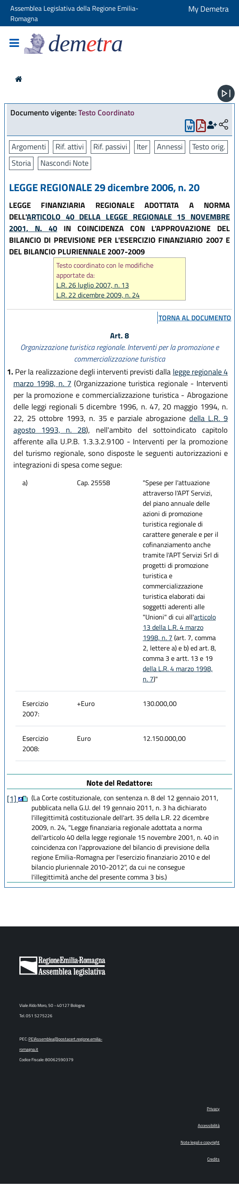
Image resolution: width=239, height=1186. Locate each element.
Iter (142, 146)
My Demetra (208, 9)
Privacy (213, 1108)
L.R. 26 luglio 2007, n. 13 (92, 285)
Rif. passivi (110, 146)
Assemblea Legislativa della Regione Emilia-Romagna (74, 13)
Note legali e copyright (200, 1142)
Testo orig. (208, 146)
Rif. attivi (69, 146)
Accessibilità (209, 1125)
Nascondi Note (64, 163)
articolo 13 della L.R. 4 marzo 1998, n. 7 (179, 627)
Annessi (170, 146)
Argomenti (29, 146)
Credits (213, 1159)
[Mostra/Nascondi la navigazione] (14, 43)
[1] (12, 799)
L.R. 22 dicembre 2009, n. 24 (98, 295)
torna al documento (195, 318)
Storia (21, 163)
